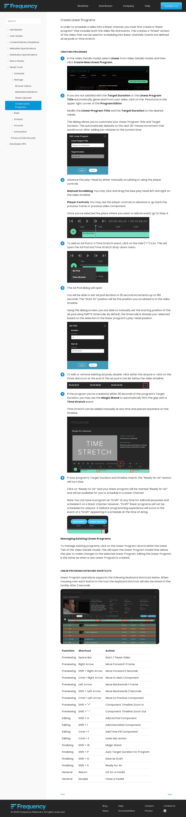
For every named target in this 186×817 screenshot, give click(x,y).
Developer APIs (16, 144)
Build (15, 113)
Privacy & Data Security (23, 138)
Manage (17, 80)
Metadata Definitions (26, 91)
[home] (20, 6)
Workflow (83, 6)
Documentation (126, 810)
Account (17, 126)
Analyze (17, 119)
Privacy (149, 810)
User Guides (15, 36)
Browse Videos (23, 86)
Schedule (17, 74)
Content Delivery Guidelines (23, 42)
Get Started (14, 30)
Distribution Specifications (22, 55)
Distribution (105, 6)
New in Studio (15, 61)
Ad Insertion (19, 132)
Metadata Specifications (21, 49)
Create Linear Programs (22, 105)
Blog (105, 805)
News (106, 810)
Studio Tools (15, 67)
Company (128, 6)
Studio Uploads (23, 97)
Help (147, 6)
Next (170, 794)
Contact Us (169, 805)
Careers (149, 805)
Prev (63, 794)
